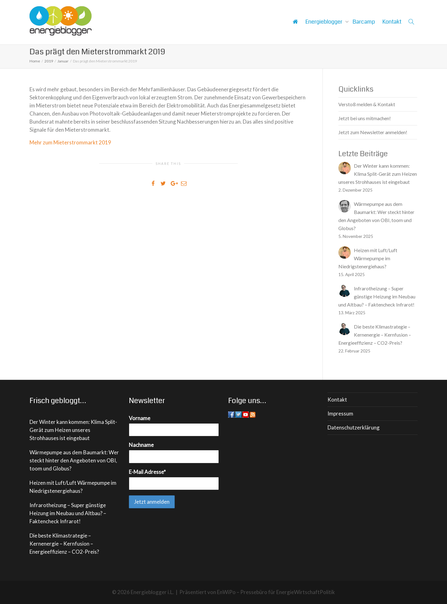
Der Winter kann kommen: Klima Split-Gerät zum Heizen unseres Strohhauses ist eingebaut (73, 430)
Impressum (340, 413)
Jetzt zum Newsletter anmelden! (372, 132)
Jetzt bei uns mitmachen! (364, 118)
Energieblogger (324, 22)
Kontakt (391, 22)
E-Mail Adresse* (147, 472)
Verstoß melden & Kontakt (366, 104)
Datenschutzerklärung (353, 427)
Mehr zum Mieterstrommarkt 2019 (70, 142)
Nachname (141, 445)
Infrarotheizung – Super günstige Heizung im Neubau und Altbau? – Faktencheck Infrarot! (67, 513)
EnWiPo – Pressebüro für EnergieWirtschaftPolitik (276, 592)
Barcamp (364, 22)
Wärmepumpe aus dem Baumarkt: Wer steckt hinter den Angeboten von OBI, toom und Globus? (74, 460)
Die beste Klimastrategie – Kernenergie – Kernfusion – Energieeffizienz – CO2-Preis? (64, 543)
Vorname (139, 418)
